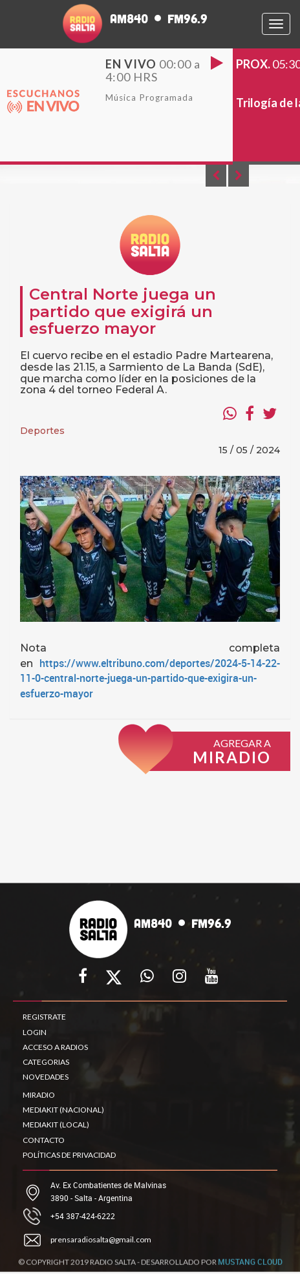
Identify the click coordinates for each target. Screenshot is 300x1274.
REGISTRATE (44, 1017)
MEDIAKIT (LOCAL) (56, 1124)
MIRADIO (39, 1095)
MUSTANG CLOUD (250, 1265)
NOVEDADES (46, 1077)
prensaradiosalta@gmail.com (100, 1239)
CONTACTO (44, 1140)
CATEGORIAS (46, 1062)
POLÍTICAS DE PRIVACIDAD (69, 1155)
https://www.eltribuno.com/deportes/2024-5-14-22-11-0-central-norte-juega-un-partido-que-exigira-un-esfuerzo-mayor (150, 678)
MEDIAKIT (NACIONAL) (63, 1110)
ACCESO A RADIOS (55, 1047)
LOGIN (35, 1032)
